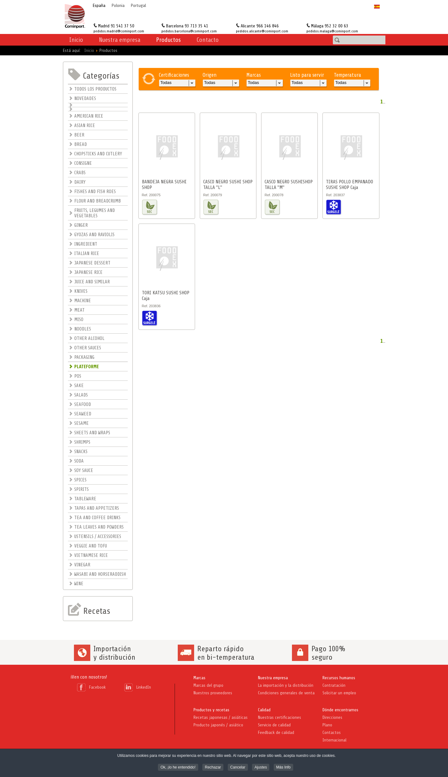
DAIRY (80, 182)
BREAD (80, 144)
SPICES (80, 480)
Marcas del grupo (208, 685)
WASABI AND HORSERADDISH (100, 574)
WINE (78, 583)
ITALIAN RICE (86, 253)
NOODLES (82, 329)
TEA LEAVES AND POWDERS (99, 527)
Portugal (138, 5)
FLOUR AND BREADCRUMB (97, 201)
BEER (79, 135)
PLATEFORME (86, 366)
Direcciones (332, 717)
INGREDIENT (85, 244)
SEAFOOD (82, 404)
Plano (327, 725)
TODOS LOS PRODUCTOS (95, 89)
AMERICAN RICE (88, 116)
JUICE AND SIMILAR (92, 282)
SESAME (81, 423)
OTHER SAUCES (87, 348)
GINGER (81, 225)
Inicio (76, 39)
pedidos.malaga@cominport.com (332, 31)
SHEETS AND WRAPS (92, 433)
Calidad (264, 710)
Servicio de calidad (274, 725)
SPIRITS (81, 489)
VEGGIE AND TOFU (90, 546)
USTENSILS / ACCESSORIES (97, 536)
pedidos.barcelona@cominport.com (189, 31)
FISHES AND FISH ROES (95, 191)
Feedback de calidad (276, 732)
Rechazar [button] (213, 767)
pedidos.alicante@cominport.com (262, 31)
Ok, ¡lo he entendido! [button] (177, 767)
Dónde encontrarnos (340, 710)
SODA (79, 461)
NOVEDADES (85, 98)
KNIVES (80, 291)
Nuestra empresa (273, 677)
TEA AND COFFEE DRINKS (97, 517)
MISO (78, 319)
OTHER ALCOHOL (89, 338)
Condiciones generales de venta (286, 693)
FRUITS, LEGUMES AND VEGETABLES (94, 213)
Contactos (331, 732)
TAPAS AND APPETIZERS (96, 508)
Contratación (333, 685)
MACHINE (82, 300)
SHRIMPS (82, 442)
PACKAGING (84, 357)
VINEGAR (82, 565)
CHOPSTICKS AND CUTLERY (98, 154)
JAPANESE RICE (88, 272)
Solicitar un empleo (339, 693)
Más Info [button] (283, 767)
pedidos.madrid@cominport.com (118, 31)
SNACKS (80, 451)
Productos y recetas (211, 710)
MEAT (79, 310)
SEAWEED (82, 414)
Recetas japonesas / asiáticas (220, 717)
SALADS (81, 395)
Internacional (334, 740)
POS (77, 376)
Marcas (199, 677)
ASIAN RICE (84, 125)
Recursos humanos (338, 677)
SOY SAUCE (83, 470)
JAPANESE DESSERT (92, 263)
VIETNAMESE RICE (91, 555)
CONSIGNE (83, 163)
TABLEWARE (85, 499)
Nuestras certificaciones (279, 717)
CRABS (80, 172)
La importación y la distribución (285, 685)
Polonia (118, 5)
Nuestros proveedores (212, 693)
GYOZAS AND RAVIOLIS (94, 234)
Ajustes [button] (261, 767)
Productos (168, 39)
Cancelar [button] (237, 767)
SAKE (79, 385)
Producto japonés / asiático (218, 725)
